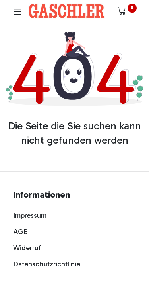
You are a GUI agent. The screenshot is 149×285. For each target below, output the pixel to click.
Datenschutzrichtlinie (46, 264)
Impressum (29, 215)
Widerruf (27, 247)
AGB (20, 231)
